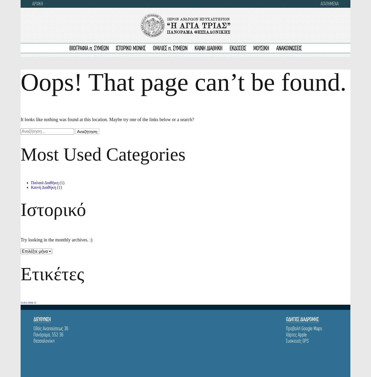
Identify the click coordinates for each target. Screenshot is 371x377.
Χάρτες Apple (296, 335)
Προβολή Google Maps (304, 328)
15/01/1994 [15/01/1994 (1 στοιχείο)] (27, 302)
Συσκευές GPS (297, 341)
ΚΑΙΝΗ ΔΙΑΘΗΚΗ (208, 48)
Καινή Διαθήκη (43, 187)
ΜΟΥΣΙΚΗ (261, 48)
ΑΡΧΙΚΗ (37, 4)
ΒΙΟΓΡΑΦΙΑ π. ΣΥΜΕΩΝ (88, 48)
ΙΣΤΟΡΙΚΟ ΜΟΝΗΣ (131, 48)
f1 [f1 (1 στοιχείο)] (35, 302)
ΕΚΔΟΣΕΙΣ (238, 48)
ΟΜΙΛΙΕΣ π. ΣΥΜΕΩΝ (170, 48)
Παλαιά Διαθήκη (44, 182)
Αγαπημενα (330, 4)
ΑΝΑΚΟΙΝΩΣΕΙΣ (289, 48)
